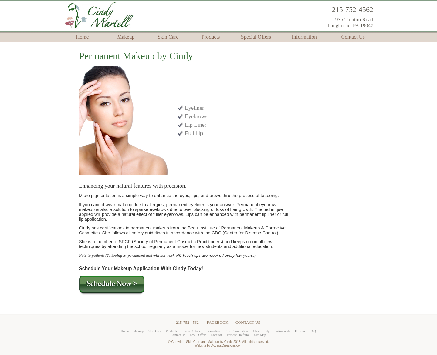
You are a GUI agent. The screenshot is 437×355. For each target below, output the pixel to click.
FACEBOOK (218, 322)
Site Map (260, 335)
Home (82, 37)
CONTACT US (247, 322)
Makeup (125, 37)
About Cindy (260, 331)
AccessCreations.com (226, 345)
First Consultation (236, 331)
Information (304, 37)
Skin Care (168, 37)
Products (211, 37)
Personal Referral (238, 335)
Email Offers (198, 335)
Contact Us (353, 37)
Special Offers (256, 37)
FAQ (313, 331)
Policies (300, 331)
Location (216, 335)
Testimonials (282, 331)
